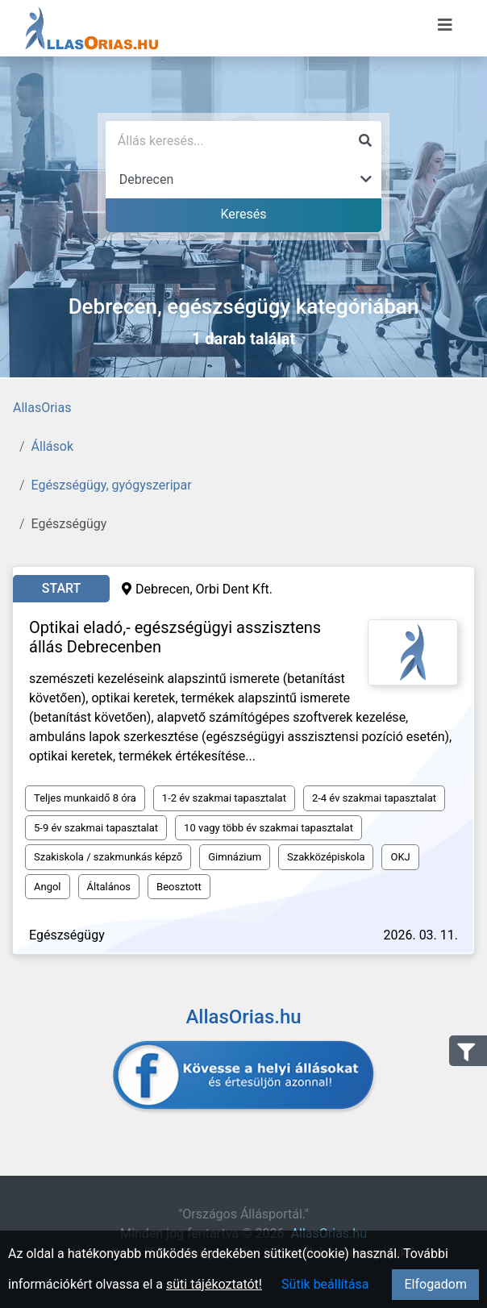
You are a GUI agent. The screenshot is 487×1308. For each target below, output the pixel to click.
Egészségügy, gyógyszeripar (111, 485)
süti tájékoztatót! (214, 1284)
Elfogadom (435, 1284)
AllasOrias (42, 407)
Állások (52, 446)
